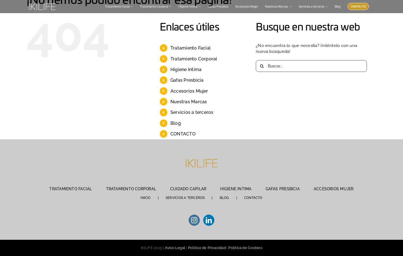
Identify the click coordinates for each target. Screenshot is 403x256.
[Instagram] (194, 220)
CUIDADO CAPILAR (188, 189)
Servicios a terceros (192, 112)
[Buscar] (262, 66)
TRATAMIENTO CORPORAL (131, 189)
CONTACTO (183, 134)
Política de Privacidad (207, 248)
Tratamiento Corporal (193, 59)
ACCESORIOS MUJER (334, 189)
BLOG (224, 198)
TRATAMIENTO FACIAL (70, 189)
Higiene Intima (186, 69)
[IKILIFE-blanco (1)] (42, 2)
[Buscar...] (311, 66)
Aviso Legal (175, 248)
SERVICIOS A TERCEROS (185, 198)
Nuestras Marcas (188, 101)
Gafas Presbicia (186, 80)
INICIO (145, 198)
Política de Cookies (245, 248)
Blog (175, 123)
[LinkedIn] (208, 220)
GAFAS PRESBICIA (283, 189)
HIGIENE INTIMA (235, 189)
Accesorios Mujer (189, 91)
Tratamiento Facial (190, 48)
